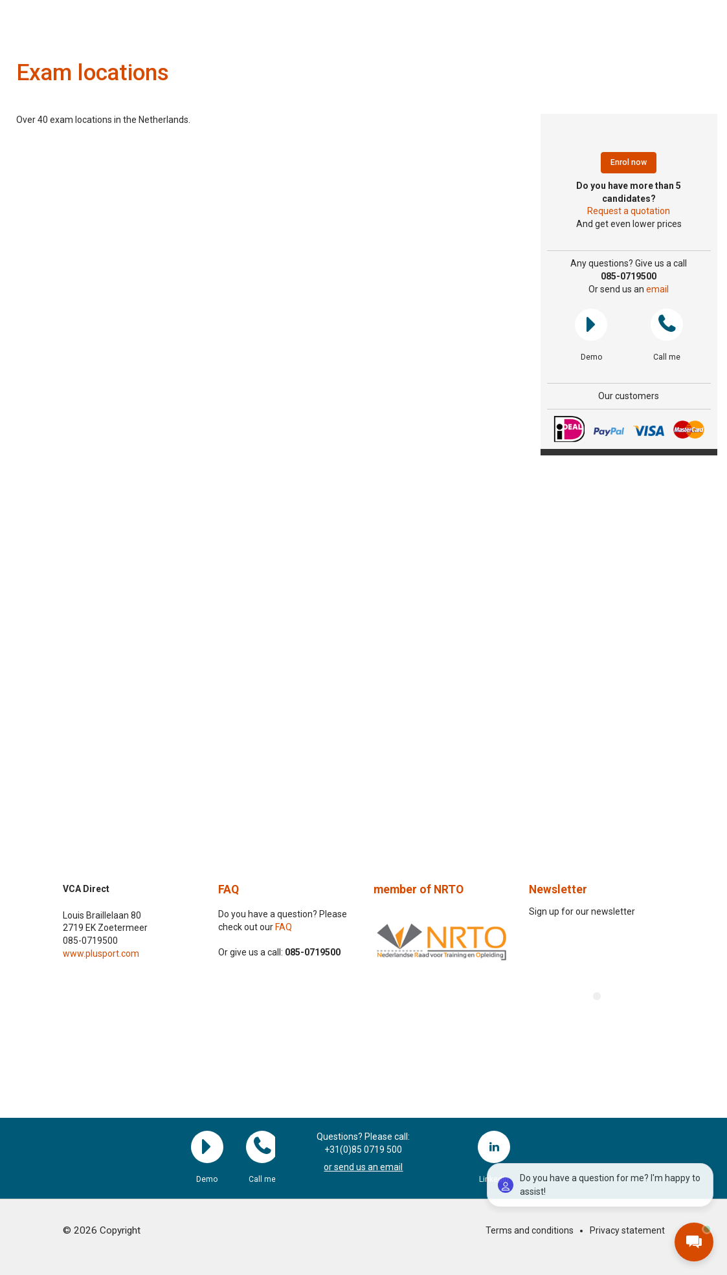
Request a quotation (628, 211)
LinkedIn (494, 1147)
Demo (591, 325)
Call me (667, 325)
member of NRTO (419, 889)
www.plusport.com (101, 953)
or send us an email (363, 1167)
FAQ (228, 889)
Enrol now (628, 162)
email (657, 289)
